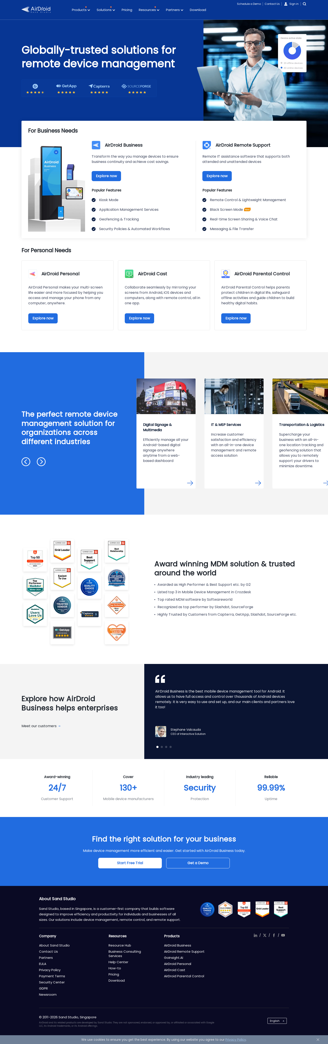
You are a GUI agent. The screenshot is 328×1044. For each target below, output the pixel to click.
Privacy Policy (50, 970)
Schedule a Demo (249, 4)
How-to (115, 968)
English (275, 1021)
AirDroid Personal (177, 963)
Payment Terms (52, 976)
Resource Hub (120, 945)
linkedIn (255, 935)
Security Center (52, 982)
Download (198, 9)
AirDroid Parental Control (184, 976)
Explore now (106, 176)
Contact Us (272, 4)
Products (81, 10)
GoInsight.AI (173, 957)
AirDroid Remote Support (184, 951)
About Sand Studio (54, 945)
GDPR (43, 988)
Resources (149, 10)
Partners (174, 10)
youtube (283, 935)
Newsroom (48, 994)
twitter (264, 935)
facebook (274, 935)
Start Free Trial (130, 862)
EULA (42, 963)
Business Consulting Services (125, 953)
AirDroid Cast (174, 970)
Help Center (118, 962)
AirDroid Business (177, 945)
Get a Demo (198, 862)
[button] (25, 461)
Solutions (106, 10)
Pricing (127, 9)
